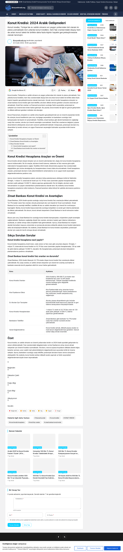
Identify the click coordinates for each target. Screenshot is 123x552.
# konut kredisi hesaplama (16, 422)
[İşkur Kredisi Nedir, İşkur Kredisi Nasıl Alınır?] (102, 108)
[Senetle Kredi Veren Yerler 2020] (102, 88)
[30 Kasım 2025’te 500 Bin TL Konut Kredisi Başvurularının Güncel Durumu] (69, 469)
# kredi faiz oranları (34, 422)
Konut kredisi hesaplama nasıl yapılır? (24, 146)
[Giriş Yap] (111, 8)
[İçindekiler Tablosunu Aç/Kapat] (43, 136)
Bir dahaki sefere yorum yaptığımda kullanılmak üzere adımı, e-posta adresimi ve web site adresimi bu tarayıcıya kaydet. (44, 520)
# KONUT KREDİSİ (69, 418)
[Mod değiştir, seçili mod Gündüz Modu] (115, 14)
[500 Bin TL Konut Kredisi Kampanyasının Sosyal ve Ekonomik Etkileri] (69, 445)
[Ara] (106, 8)
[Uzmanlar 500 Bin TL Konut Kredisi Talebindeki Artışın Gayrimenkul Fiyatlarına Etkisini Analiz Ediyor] (44, 445)
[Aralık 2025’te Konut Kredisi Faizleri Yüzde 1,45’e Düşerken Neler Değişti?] (19, 445)
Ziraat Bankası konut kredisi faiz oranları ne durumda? (29, 148)
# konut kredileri (54, 418)
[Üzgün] (48, 410)
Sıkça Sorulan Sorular (17, 144)
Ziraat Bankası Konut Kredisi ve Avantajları (24, 141)
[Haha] (32, 410)
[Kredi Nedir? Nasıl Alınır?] (102, 37)
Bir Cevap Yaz (14, 490)
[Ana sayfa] (7, 14)
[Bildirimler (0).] (116, 8)
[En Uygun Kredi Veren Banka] (102, 98)
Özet (11, 151)
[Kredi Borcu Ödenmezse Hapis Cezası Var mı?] (102, 27)
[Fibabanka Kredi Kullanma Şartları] (102, 68)
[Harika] (23, 410)
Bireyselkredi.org (19, 40)
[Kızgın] (58, 410)
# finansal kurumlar (40, 418)
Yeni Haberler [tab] (109, 20)
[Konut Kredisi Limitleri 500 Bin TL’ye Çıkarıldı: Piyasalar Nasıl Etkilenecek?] (19, 469)
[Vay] (40, 410)
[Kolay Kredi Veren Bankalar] (102, 78)
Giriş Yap (27, 525)
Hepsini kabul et (112, 548)
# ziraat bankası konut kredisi (52, 422)
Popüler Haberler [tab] (94, 20)
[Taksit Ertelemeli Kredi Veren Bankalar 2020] (102, 47)
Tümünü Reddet (95, 548)
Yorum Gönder (14, 525)
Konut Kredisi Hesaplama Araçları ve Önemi (24, 139)
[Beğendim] (13, 410)
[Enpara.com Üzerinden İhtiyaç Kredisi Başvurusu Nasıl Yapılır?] (102, 118)
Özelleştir (80, 548)
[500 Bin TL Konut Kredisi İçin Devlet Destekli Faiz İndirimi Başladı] (44, 469)
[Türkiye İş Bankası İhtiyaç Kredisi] (102, 58)
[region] (61, 546)
